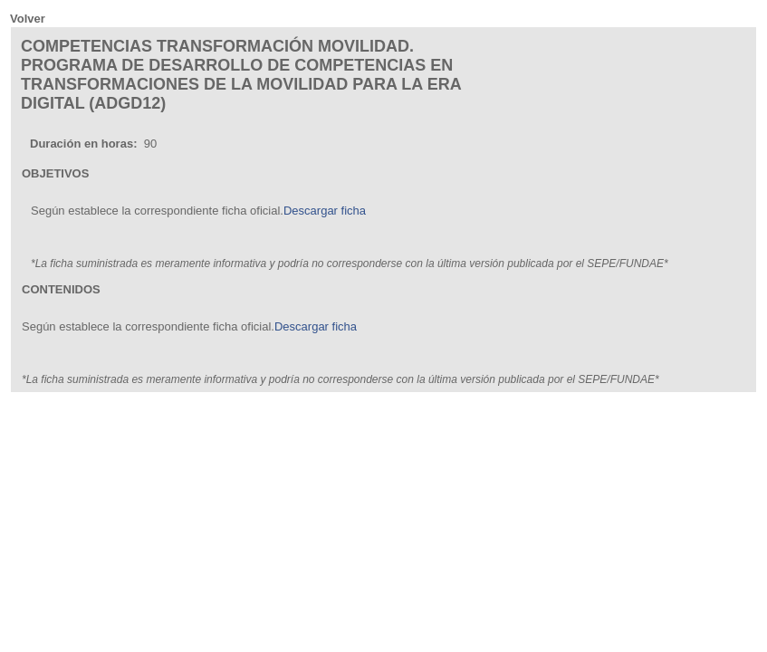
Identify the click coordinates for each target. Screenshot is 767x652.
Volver (27, 18)
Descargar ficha (324, 210)
